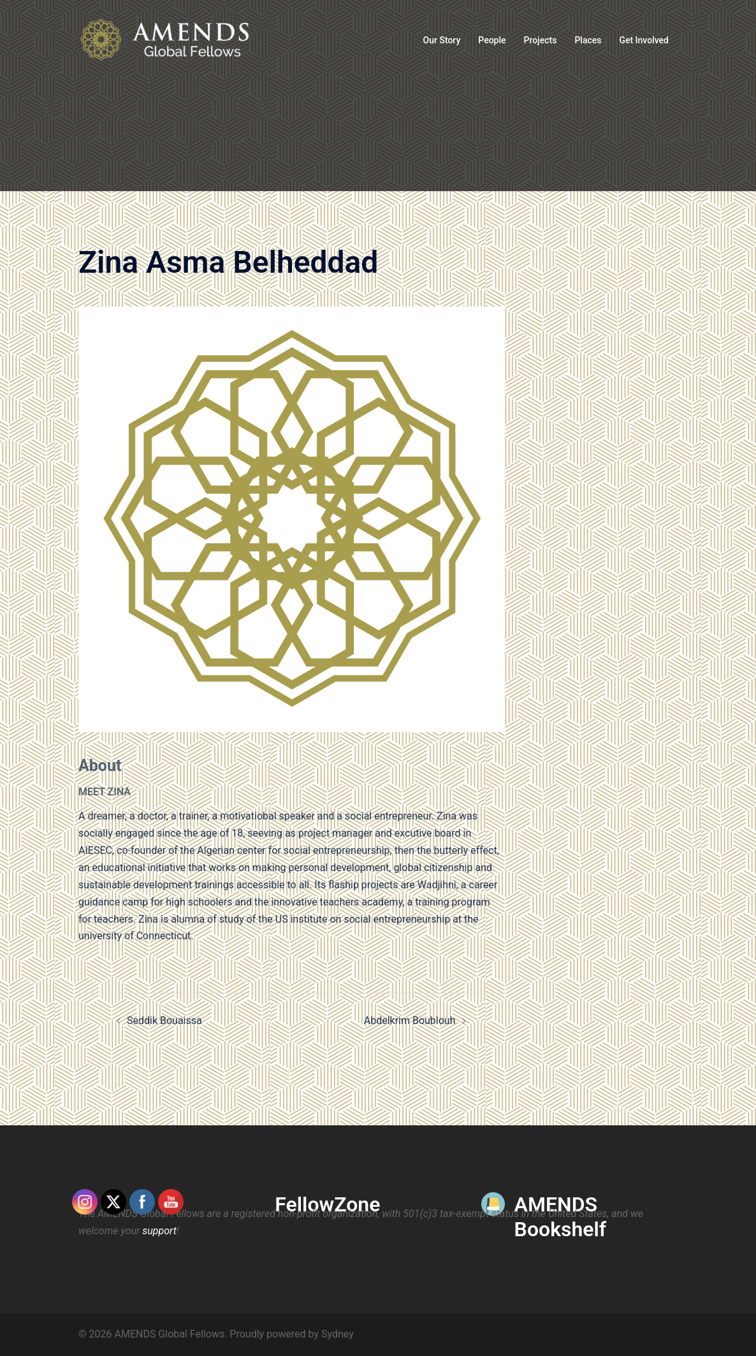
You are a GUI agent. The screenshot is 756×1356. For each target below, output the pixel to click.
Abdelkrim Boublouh (410, 1020)
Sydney (337, 1334)
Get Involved (644, 40)
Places (587, 40)
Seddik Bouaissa (164, 1020)
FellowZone (327, 1204)
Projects (540, 40)
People (491, 40)
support (159, 1231)
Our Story (442, 40)
